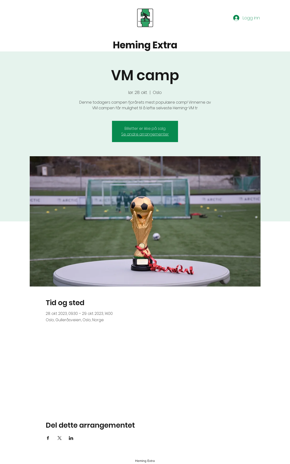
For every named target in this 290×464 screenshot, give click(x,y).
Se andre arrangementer (145, 134)
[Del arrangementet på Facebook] (48, 438)
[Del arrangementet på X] (59, 438)
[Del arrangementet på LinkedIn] (71, 438)
